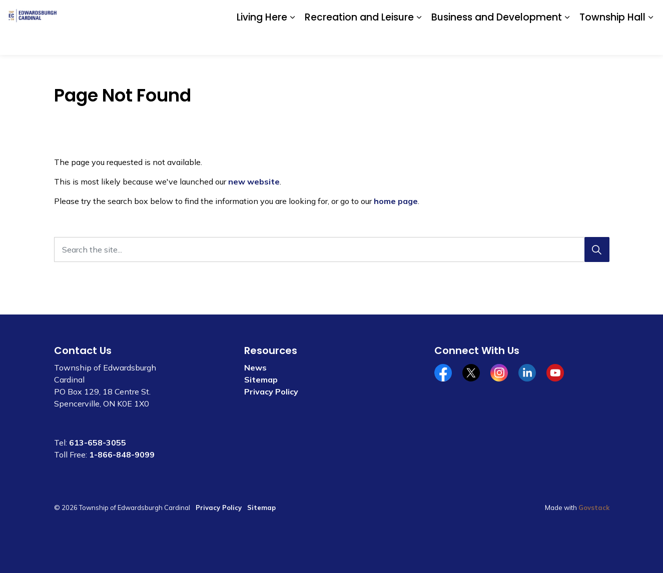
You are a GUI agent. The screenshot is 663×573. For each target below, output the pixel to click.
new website (254, 181)
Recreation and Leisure (359, 41)
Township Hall (612, 41)
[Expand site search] (645, 14)
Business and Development (496, 41)
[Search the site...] (331, 249)
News (255, 367)
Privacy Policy (271, 391)
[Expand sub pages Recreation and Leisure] (419, 41)
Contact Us (538, 13)
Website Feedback (596, 13)
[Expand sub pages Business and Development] (567, 41)
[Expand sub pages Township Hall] (650, 41)
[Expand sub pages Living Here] (292, 41)
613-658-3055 (97, 443)
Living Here (262, 41)
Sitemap (261, 379)
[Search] (596, 249)
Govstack (593, 508)
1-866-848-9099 (122, 455)
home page (396, 201)
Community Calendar (476, 13)
